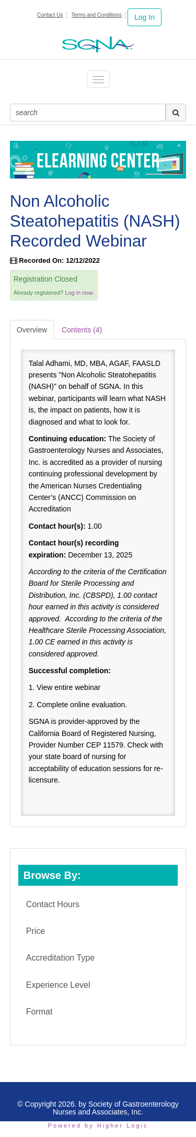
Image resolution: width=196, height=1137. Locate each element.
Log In (144, 17)
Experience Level (58, 984)
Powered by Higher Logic (98, 1125)
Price (35, 931)
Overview (32, 330)
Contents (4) (82, 330)
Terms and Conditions (96, 15)
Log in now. (79, 292)
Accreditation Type (60, 957)
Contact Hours (52, 904)
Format (39, 1011)
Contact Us (50, 15)
